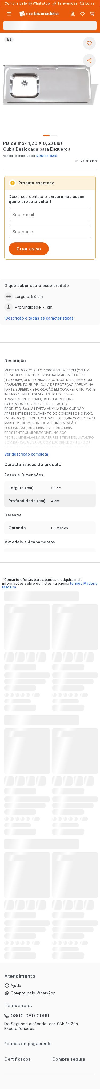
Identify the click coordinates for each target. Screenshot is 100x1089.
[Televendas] (66, 3)
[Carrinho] (92, 14)
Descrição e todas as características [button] (39, 318)
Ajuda (16, 985)
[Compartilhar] (89, 60)
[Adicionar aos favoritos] (89, 43)
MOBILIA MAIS (46, 155)
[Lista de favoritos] (82, 14)
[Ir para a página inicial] (39, 14)
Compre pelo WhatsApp (33, 993)
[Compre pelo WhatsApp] (40, 3)
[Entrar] (73, 14)
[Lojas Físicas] (87, 3)
